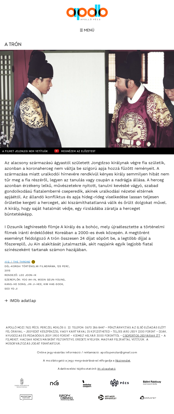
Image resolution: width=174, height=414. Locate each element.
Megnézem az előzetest (75, 151)
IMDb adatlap (20, 300)
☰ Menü (87, 30)
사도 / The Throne (17, 261)
